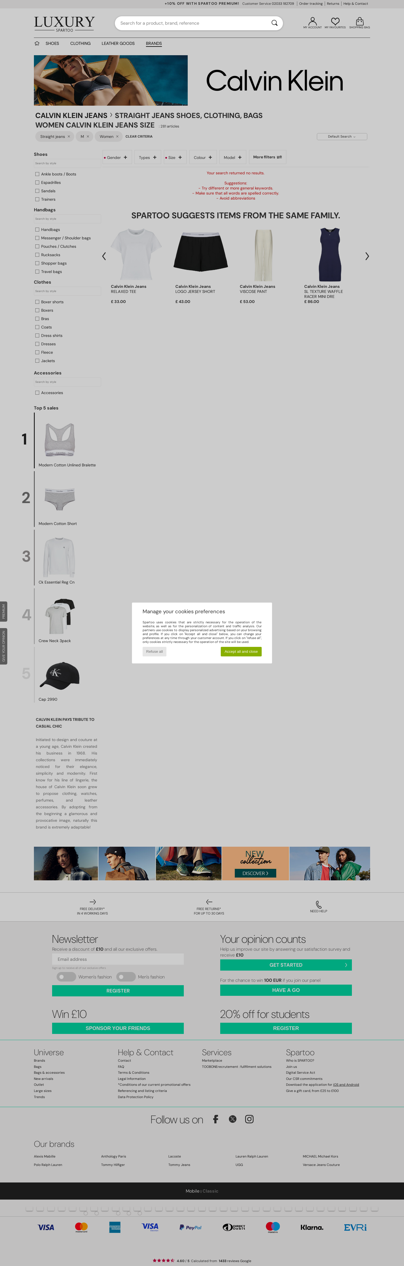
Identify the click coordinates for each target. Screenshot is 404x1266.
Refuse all (154, 651)
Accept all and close (241, 651)
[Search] (274, 23)
